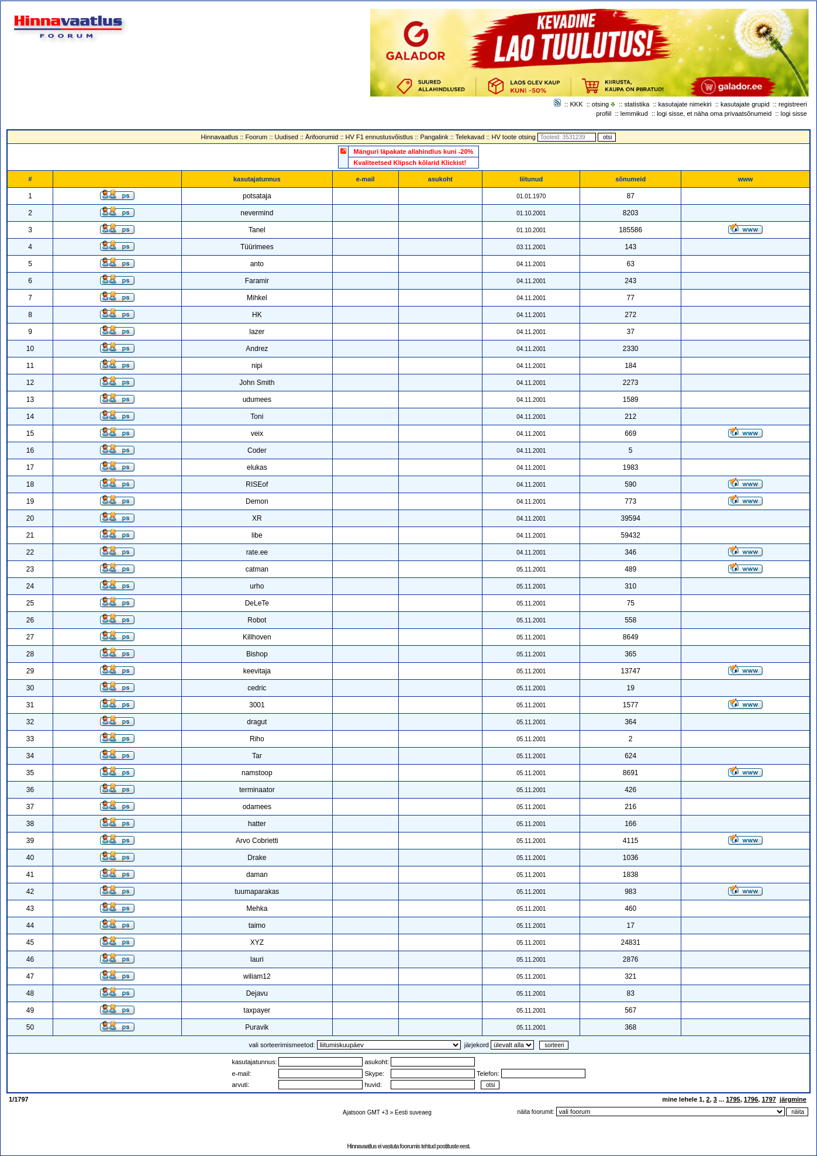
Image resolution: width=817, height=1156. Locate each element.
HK (257, 315)
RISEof (257, 484)
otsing (600, 104)
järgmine (793, 1099)
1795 (733, 1099)
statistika (637, 104)
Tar (257, 756)
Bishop (257, 654)
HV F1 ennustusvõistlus (379, 136)
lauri (257, 959)
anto (257, 264)
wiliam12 (257, 976)
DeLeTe (257, 603)
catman (257, 569)
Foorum (256, 136)
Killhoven (257, 637)
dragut (257, 722)
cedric (256, 688)
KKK (576, 104)
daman (257, 875)
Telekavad (470, 136)
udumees (257, 399)
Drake (256, 858)
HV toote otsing (514, 136)
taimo (257, 925)
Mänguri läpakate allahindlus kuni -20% (414, 151)
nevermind (256, 213)
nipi (257, 366)
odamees (257, 807)
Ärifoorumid (321, 136)
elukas (257, 467)
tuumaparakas (257, 891)
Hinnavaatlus (220, 136)
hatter (257, 824)
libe (257, 535)
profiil (603, 113)
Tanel (257, 230)
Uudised (286, 136)
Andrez (257, 349)
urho (257, 586)
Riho (257, 739)
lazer (256, 332)
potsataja (257, 196)
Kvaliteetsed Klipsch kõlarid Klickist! (410, 162)
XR (257, 518)
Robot (256, 620)
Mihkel (257, 298)
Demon (257, 501)
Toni (256, 416)
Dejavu (257, 993)
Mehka (256, 908)
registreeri (792, 104)
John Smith (256, 383)
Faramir (257, 281)
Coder (257, 450)
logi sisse (794, 113)
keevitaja (257, 671)
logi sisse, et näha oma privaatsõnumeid (714, 113)
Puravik (256, 1027)
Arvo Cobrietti (257, 841)
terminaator (257, 790)
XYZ (257, 942)
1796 (751, 1099)
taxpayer (256, 1010)
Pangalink (434, 136)
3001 (257, 705)
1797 (768, 1099)
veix (257, 433)
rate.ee (257, 552)
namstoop (257, 773)
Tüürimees (257, 247)
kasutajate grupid (745, 104)
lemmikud (634, 113)
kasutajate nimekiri (685, 104)
